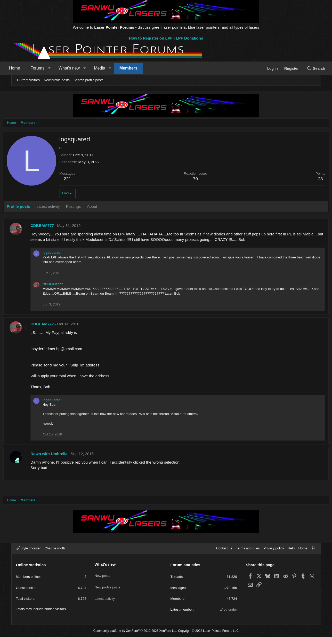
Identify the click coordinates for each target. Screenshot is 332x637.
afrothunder (228, 609)
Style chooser (28, 548)
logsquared (64, 254)
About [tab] (105, 207)
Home (24, 68)
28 (307, 180)
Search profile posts (88, 80)
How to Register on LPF (151, 38)
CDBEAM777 (55, 227)
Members (138, 68)
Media (109, 68)
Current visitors (28, 80)
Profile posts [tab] (31, 207)
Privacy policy (273, 548)
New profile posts (57, 80)
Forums (47, 68)
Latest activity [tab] (60, 207)
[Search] (306, 68)
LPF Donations (189, 38)
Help (291, 548)
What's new (79, 68)
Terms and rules (248, 548)
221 (79, 180)
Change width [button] (54, 548)
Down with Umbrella (61, 455)
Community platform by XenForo (135, 631)
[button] (59, 68)
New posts (102, 573)
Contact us (224, 548)
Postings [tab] (85, 207)
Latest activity (105, 592)
